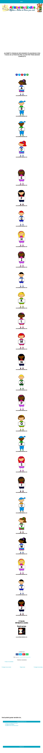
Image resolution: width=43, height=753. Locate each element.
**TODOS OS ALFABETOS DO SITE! (11, 723)
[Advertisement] (21, 22)
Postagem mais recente (6, 667)
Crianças (20, 657)
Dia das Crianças (26, 657)
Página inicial (22, 667)
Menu (21, 1)
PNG (30, 657)
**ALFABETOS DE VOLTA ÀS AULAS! (11, 725)
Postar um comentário (9, 661)
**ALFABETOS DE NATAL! (9, 724)
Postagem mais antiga (38, 667)
